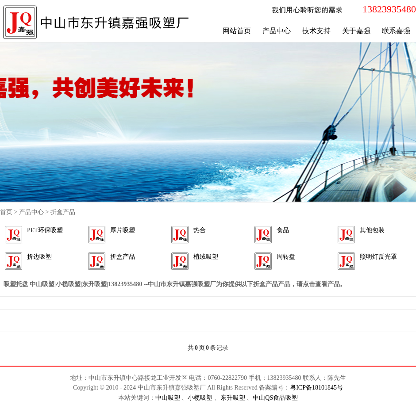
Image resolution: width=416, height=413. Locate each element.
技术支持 (316, 30)
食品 (283, 230)
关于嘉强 (356, 30)
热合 (199, 230)
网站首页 (237, 30)
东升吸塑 (233, 397)
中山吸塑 (168, 397)
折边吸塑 (39, 256)
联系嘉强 (396, 30)
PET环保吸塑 (45, 230)
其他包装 (372, 230)
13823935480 (389, 9)
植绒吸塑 (205, 256)
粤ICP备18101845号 (316, 387)
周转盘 (286, 256)
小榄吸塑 (201, 397)
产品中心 (276, 30)
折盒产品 (122, 256)
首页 (6, 212)
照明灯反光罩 (378, 256)
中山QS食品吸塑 (275, 397)
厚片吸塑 (122, 230)
